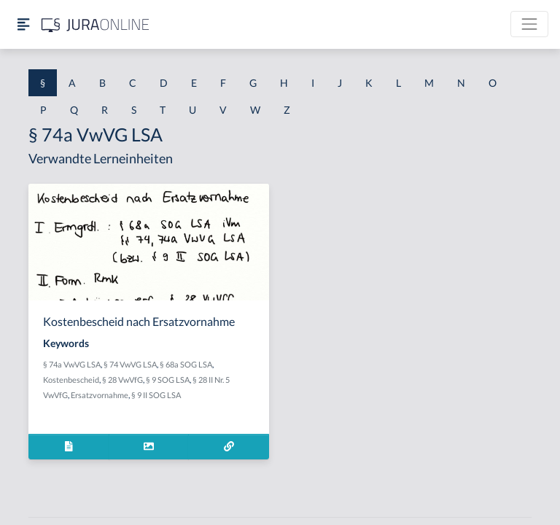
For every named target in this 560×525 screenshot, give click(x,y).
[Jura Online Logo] (95, 24)
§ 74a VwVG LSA (72, 364)
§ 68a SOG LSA (186, 364)
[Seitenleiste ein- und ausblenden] (23, 24)
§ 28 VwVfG (122, 379)
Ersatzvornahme (99, 395)
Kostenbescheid (71, 379)
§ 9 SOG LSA (168, 379)
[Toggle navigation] (529, 24)
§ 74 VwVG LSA (130, 364)
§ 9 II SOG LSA (156, 395)
